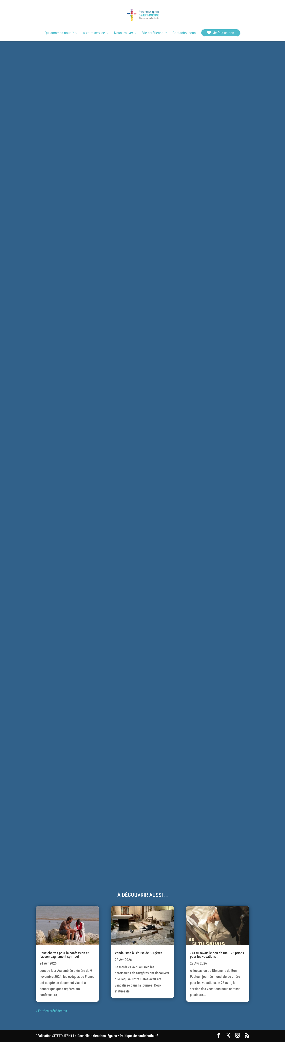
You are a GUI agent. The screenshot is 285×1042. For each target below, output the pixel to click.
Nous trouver (123, 33)
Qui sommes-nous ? (59, 33)
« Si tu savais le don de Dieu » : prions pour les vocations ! (217, 955)
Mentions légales (104, 1036)
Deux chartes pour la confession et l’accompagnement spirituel (64, 955)
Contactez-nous (184, 33)
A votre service (94, 33)
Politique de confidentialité (139, 1036)
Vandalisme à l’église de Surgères (138, 953)
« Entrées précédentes (51, 1011)
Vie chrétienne (152, 33)
